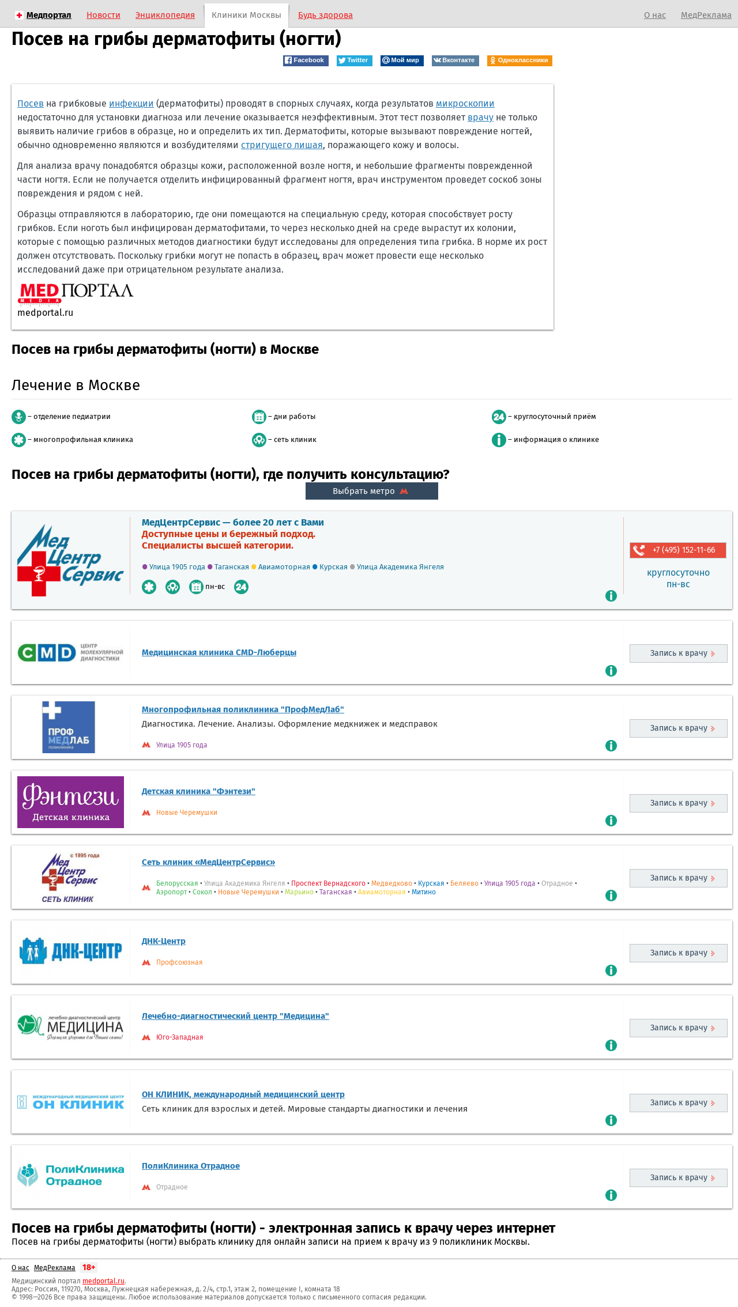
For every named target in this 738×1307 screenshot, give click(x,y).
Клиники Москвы (246, 15)
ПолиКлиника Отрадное (191, 1166)
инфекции (131, 103)
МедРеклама (706, 15)
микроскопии (465, 103)
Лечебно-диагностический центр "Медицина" (235, 1016)
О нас (655, 15)
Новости (103, 15)
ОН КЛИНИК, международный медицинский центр (243, 1094)
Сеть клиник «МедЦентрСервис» (208, 862)
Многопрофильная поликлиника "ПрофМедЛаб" (243, 709)
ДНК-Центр (164, 941)
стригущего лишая (282, 144)
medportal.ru (103, 1281)
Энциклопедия (165, 15)
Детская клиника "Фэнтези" (198, 791)
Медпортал (49, 15)
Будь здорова (325, 15)
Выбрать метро (372, 491)
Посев (30, 103)
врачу (481, 117)
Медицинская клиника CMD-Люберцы (219, 652)
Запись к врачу (678, 653)
